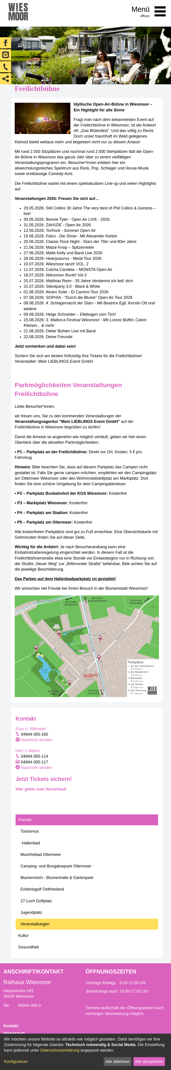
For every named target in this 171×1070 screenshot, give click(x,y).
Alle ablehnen (117, 1061)
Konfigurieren (16, 1061)
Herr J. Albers (28, 751)
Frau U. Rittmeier (31, 729)
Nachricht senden (36, 740)
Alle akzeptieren (149, 1061)
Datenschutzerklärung (59, 1050)
